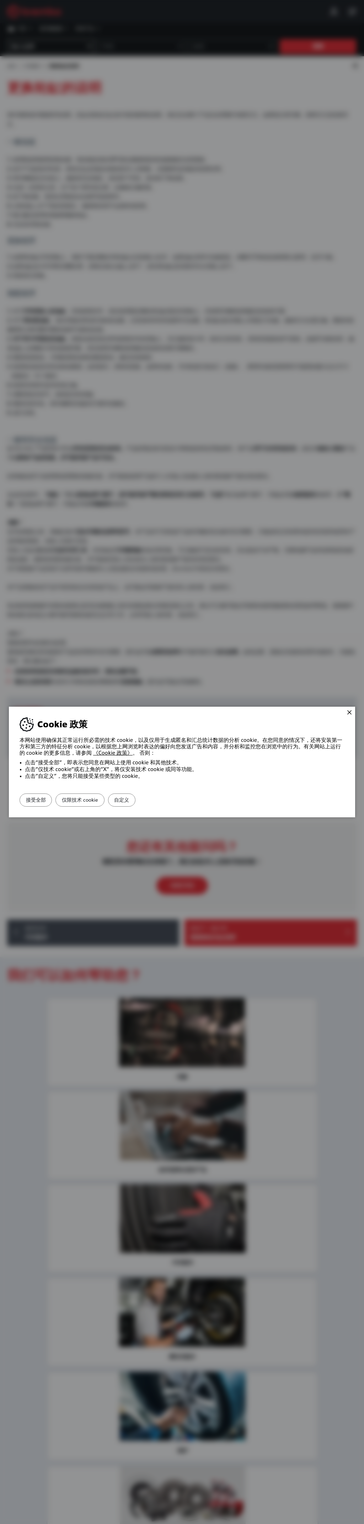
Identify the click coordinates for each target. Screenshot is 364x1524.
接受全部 (40, 800)
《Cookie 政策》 (113, 753)
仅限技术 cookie (94, 800)
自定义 (145, 800)
